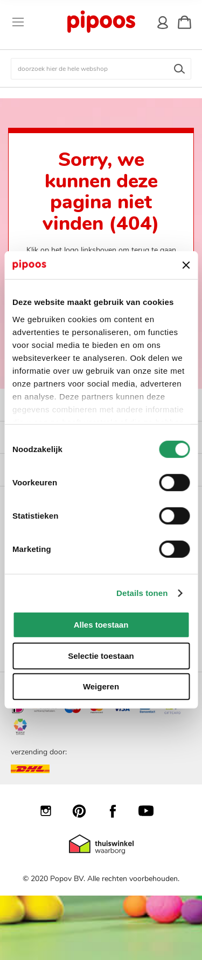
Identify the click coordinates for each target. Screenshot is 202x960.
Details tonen (142, 593)
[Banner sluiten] (186, 265)
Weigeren (101, 686)
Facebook (118, 810)
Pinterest (84, 810)
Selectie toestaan (101, 655)
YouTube (151, 810)
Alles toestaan (101, 624)
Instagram (51, 810)
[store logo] (100, 22)
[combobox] (101, 68)
